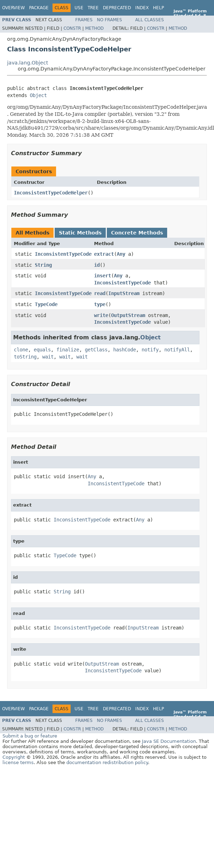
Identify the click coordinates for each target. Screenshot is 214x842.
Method (94, 28)
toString (25, 357)
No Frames (109, 19)
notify (150, 349)
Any (121, 254)
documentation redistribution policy (107, 762)
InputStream (123, 293)
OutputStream (128, 315)
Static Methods (80, 233)
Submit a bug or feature (29, 736)
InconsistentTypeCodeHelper (51, 193)
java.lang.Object (27, 63)
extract (104, 254)
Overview (13, 7)
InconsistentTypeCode (63, 254)
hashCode (124, 349)
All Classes (149, 19)
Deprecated (117, 7)
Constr (72, 28)
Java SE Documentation (169, 741)
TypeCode (46, 304)
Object (38, 95)
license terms (18, 762)
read (99, 293)
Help (158, 7)
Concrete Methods (137, 233)
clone (21, 349)
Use (79, 7)
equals (42, 349)
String (43, 265)
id (97, 265)
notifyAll (177, 349)
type (99, 304)
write (101, 315)
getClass (96, 349)
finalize (67, 349)
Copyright (13, 757)
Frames (84, 19)
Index (142, 7)
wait (48, 357)
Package (39, 7)
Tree (93, 7)
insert (102, 275)
